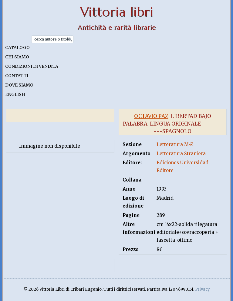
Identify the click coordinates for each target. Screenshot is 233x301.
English (15, 94)
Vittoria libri (116, 12)
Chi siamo (17, 57)
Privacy (202, 289)
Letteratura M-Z (175, 144)
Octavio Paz (151, 116)
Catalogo (17, 47)
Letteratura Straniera (181, 153)
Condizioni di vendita (31, 66)
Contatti (16, 75)
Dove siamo (19, 85)
